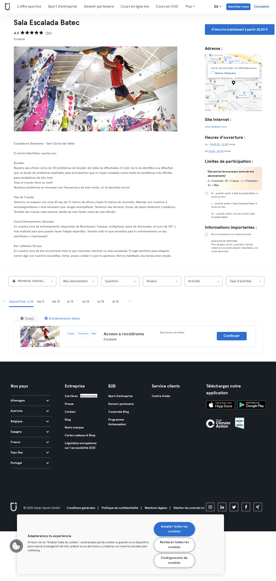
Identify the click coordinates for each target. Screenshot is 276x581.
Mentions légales (156, 508)
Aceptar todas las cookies (174, 529)
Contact (70, 411)
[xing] (257, 507)
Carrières (71, 396)
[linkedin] (222, 507)
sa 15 (100, 301)
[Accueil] (6, 7)
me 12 (56, 301)
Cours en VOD (167, 6)
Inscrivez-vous (238, 6)
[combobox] (32, 281)
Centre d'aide (161, 396)
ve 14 (85, 301)
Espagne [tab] (30, 431)
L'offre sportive (29, 6)
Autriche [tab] (30, 411)
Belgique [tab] (30, 421)
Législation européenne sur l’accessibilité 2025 (81, 445)
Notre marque (74, 427)
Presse (69, 404)
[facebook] (246, 507)
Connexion (261, 6)
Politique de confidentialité (120, 508)
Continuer (232, 336)
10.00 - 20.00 (216, 151)
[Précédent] (26, 88)
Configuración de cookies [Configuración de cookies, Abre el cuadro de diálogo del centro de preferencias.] (174, 560)
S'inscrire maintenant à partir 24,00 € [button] (240, 29)
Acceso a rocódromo (124, 334)
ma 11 (40, 301)
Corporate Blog (118, 411)
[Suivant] (165, 88)
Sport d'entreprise (62, 6)
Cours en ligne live (135, 6)
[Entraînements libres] (62, 318)
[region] (120, 544)
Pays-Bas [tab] (30, 452)
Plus (190, 6)
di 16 (115, 301)
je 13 (70, 301)
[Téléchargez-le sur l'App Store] (220, 405)
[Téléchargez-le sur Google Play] (251, 405)
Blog (68, 419)
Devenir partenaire (99, 6)
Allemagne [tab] (30, 400)
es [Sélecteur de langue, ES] (218, 6)
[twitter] (234, 507)
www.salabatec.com (216, 127)
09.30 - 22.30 (220, 144)
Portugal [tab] (30, 463)
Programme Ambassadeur (117, 422)
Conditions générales (81, 508)
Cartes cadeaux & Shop (80, 435)
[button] (16, 546)
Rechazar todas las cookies (174, 545)
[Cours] (27, 318)
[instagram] (210, 507)
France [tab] (30, 442)
